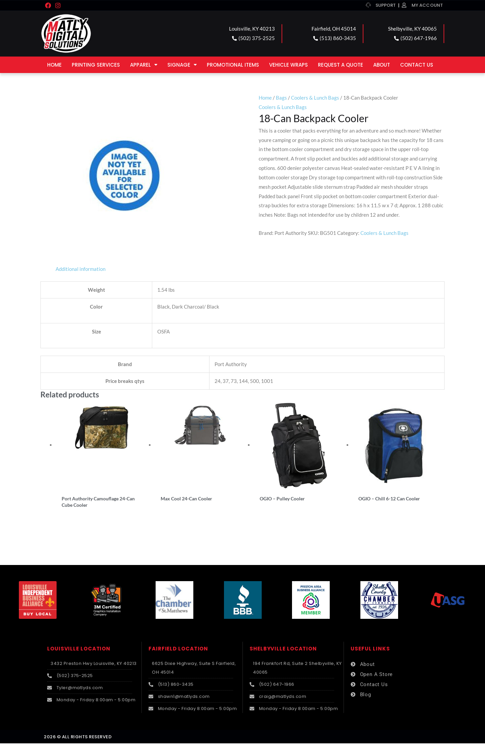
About (381, 64)
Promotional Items (233, 64)
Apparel (143, 65)
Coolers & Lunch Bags (315, 98)
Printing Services (96, 64)
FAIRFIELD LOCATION (178, 649)
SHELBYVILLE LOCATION (283, 649)
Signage (182, 65)
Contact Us (416, 64)
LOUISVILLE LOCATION (78, 649)
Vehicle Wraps (288, 64)
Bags (281, 98)
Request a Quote (340, 64)
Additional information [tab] (80, 269)
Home (54, 64)
